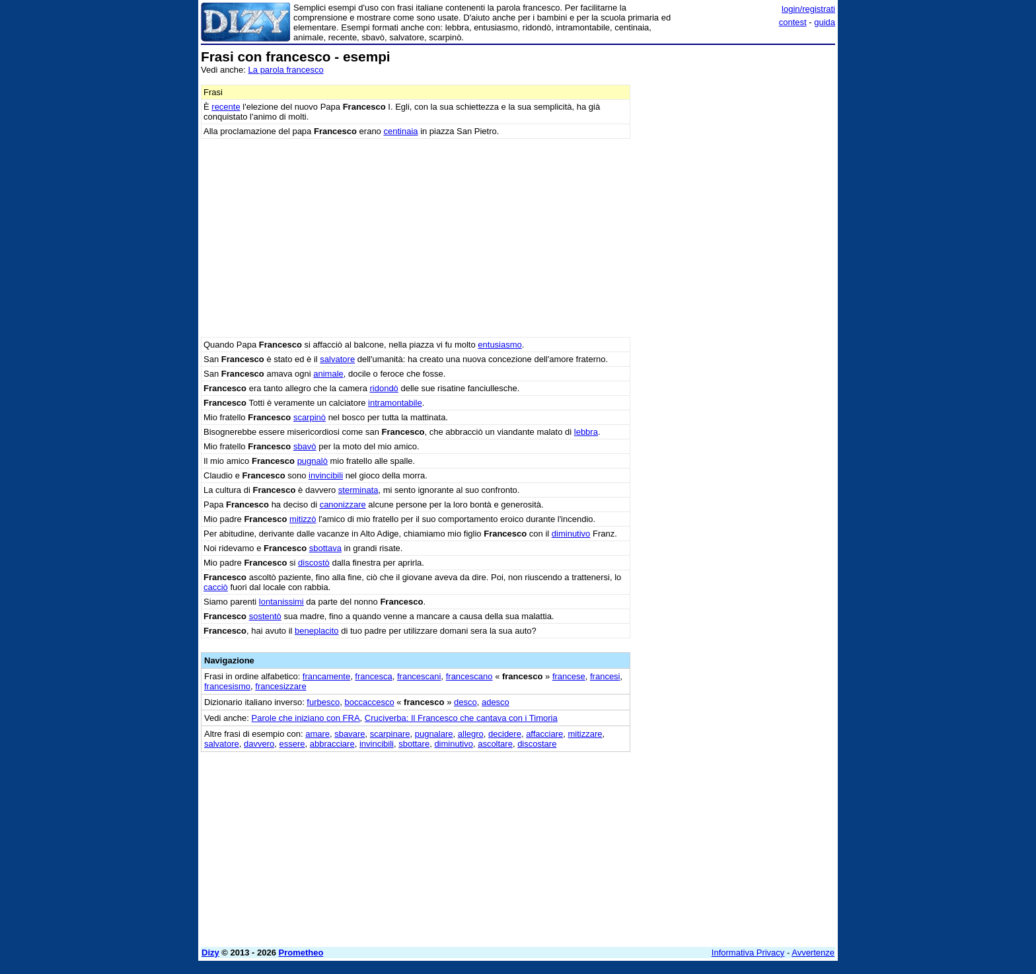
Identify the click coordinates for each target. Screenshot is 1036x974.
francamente (326, 676)
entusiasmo (499, 345)
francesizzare (280, 686)
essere (292, 744)
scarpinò (309, 417)
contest (793, 22)
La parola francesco (286, 70)
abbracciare (332, 744)
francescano (469, 676)
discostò (314, 563)
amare (317, 734)
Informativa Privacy (748, 952)
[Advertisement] (736, 248)
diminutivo (571, 534)
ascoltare (495, 744)
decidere (504, 734)
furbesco (323, 702)
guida (824, 22)
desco (465, 702)
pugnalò (312, 461)
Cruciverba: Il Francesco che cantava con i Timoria (461, 718)
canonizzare (343, 504)
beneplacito (317, 631)
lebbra (586, 432)
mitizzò (302, 519)
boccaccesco (369, 702)
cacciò (216, 587)
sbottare (413, 744)
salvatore (337, 359)
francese (568, 676)
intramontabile (395, 403)
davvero (259, 744)
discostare (536, 744)
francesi (605, 676)
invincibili (326, 475)
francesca (373, 676)
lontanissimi (281, 602)
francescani (419, 676)
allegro (471, 734)
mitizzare (585, 734)
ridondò (383, 388)
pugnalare (434, 734)
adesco (495, 702)
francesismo (227, 686)
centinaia (400, 131)
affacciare (544, 734)
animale (328, 374)
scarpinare (390, 734)
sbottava (325, 548)
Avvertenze (813, 952)
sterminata (358, 490)
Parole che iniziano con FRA (306, 718)
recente (225, 107)
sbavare (349, 734)
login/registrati (808, 9)
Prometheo (301, 952)
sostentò (265, 616)
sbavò (304, 446)
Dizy (210, 952)
